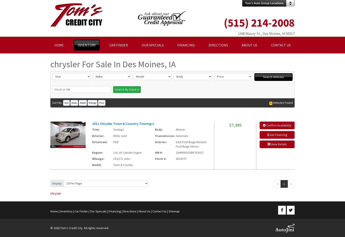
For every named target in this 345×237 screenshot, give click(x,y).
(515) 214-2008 (259, 23)
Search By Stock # (127, 89)
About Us (144, 211)
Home (54, 211)
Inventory (66, 211)
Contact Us (159, 211)
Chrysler (55, 193)
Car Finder (81, 211)
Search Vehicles (273, 77)
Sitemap (174, 211)
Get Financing (277, 135)
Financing (115, 211)
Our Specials (98, 211)
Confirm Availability (277, 125)
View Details (277, 144)
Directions (129, 211)
